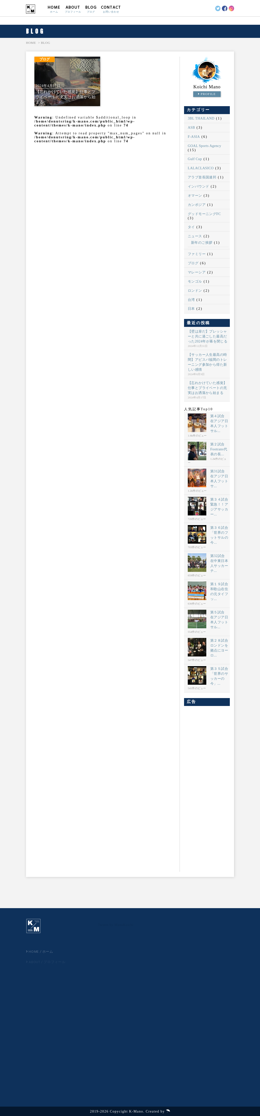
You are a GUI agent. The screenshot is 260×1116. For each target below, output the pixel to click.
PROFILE (207, 94)
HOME (54, 9)
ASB (191, 127)
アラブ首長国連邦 (202, 177)
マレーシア (197, 272)
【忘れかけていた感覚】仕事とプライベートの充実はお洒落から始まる (207, 388)
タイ (191, 227)
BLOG (91, 9)
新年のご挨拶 (202, 242)
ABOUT (73, 9)
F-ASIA (194, 137)
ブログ (193, 263)
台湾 (191, 300)
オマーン (195, 195)
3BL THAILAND (201, 118)
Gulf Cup (195, 159)
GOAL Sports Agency (204, 146)
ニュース (195, 236)
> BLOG (44, 43)
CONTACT (111, 9)
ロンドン (195, 290)
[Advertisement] (207, 788)
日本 (191, 309)
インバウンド (198, 186)
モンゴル (195, 281)
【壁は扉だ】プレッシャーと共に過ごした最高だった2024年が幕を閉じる (207, 336)
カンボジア (197, 205)
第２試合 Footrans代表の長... (218, 449)
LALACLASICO (201, 168)
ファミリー (197, 254)
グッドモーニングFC (204, 214)
